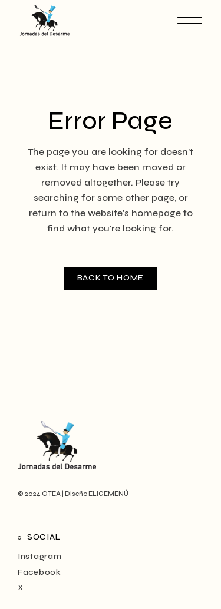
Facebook (39, 572)
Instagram (39, 556)
